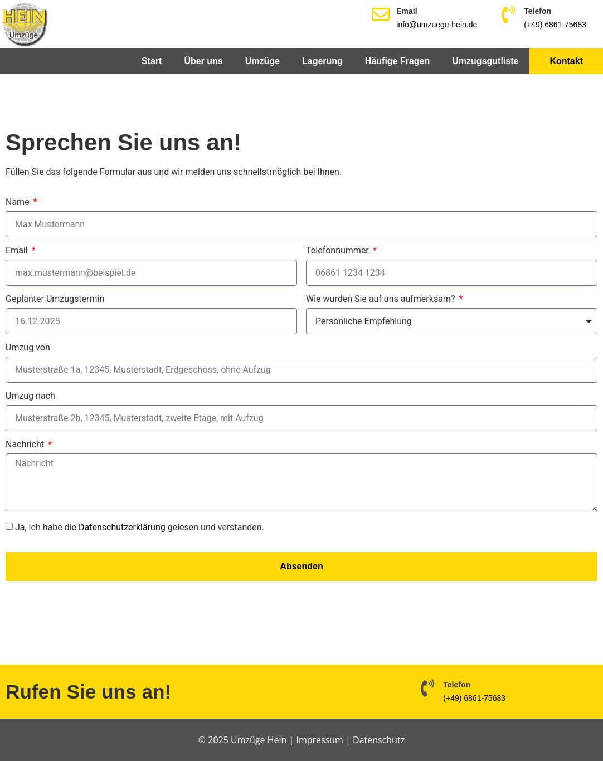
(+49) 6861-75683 (555, 24)
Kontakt (566, 61)
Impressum (319, 740)
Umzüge (262, 61)
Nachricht (26, 445)
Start (152, 61)
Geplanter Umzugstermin (55, 299)
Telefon (537, 11)
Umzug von (28, 348)
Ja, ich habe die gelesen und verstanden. (139, 527)
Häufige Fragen (397, 61)
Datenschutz (379, 740)
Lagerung (322, 61)
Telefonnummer (338, 251)
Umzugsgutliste (485, 61)
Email (406, 11)
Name (19, 202)
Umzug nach (30, 396)
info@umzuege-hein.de (436, 24)
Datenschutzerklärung (122, 527)
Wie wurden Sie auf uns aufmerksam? (381, 299)
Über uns (203, 61)
